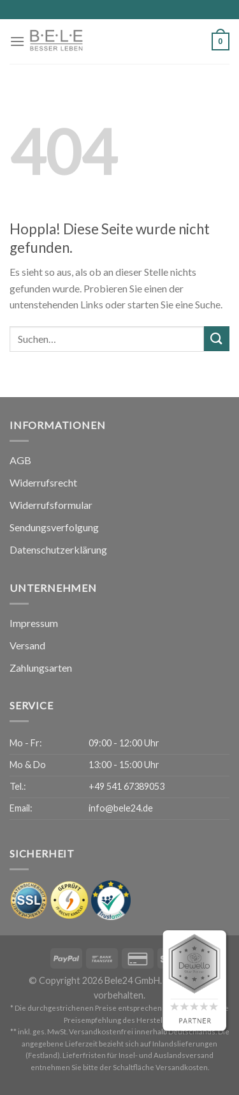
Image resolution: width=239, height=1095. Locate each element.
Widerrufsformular (51, 505)
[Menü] (17, 41)
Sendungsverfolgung (54, 527)
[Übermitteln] (216, 338)
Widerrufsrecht (43, 482)
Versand (27, 645)
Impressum (34, 623)
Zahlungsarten (41, 667)
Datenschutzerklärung (58, 549)
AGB (20, 460)
